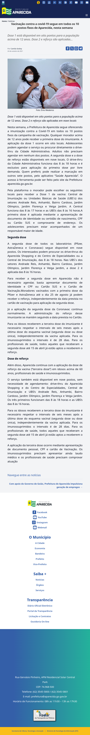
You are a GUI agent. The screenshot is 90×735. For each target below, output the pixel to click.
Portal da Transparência (39, 611)
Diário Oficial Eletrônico (40, 605)
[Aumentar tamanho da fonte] (60, 2)
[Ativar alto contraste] (65, 2)
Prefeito (40, 558)
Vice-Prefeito (40, 564)
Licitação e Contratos (40, 616)
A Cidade (40, 543)
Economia (40, 548)
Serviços (40, 590)
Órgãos (40, 585)
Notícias (11, 21)
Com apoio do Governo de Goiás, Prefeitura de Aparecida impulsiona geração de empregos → (45, 485)
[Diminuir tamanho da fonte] (54, 2)
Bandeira (40, 553)
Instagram (42, 522)
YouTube (42, 517)
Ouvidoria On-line (40, 621)
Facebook (42, 512)
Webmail (42, 527)
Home (4, 21)
